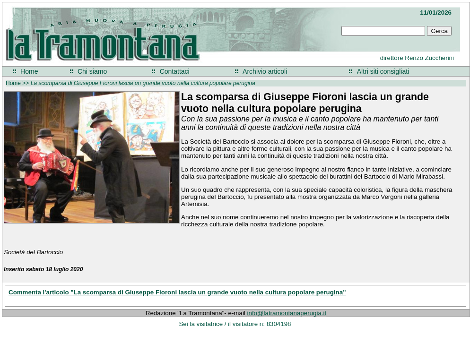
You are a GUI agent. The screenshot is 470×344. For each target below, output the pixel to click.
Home (29, 71)
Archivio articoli (265, 71)
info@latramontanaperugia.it (287, 313)
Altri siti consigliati (383, 71)
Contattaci (175, 71)
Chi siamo (92, 71)
